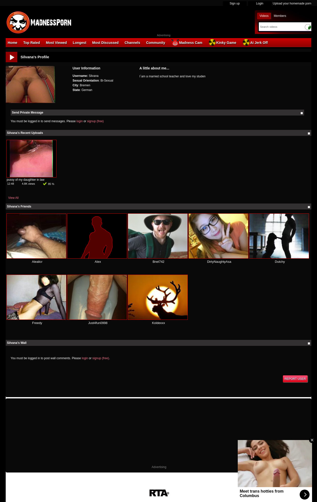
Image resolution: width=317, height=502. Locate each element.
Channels (132, 43)
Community (155, 43)
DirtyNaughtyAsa (219, 262)
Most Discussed (105, 43)
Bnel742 (158, 262)
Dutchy (280, 262)
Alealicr (37, 262)
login (80, 121)
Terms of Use (133, 486)
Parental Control (180, 486)
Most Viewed (56, 43)
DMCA (116, 486)
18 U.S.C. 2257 (156, 486)
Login (259, 3)
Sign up (235, 3)
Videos (264, 16)
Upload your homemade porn (292, 3)
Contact (200, 486)
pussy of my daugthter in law (25, 179)
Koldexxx (158, 323)
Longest (79, 43)
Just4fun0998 (97, 323)
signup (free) (95, 121)
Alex (98, 262)
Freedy (37, 323)
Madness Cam (186, 42)
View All (13, 198)
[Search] (280, 27)
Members (280, 16)
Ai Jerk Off (255, 42)
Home (12, 43)
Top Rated (31, 43)
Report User (295, 379)
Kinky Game (222, 42)
